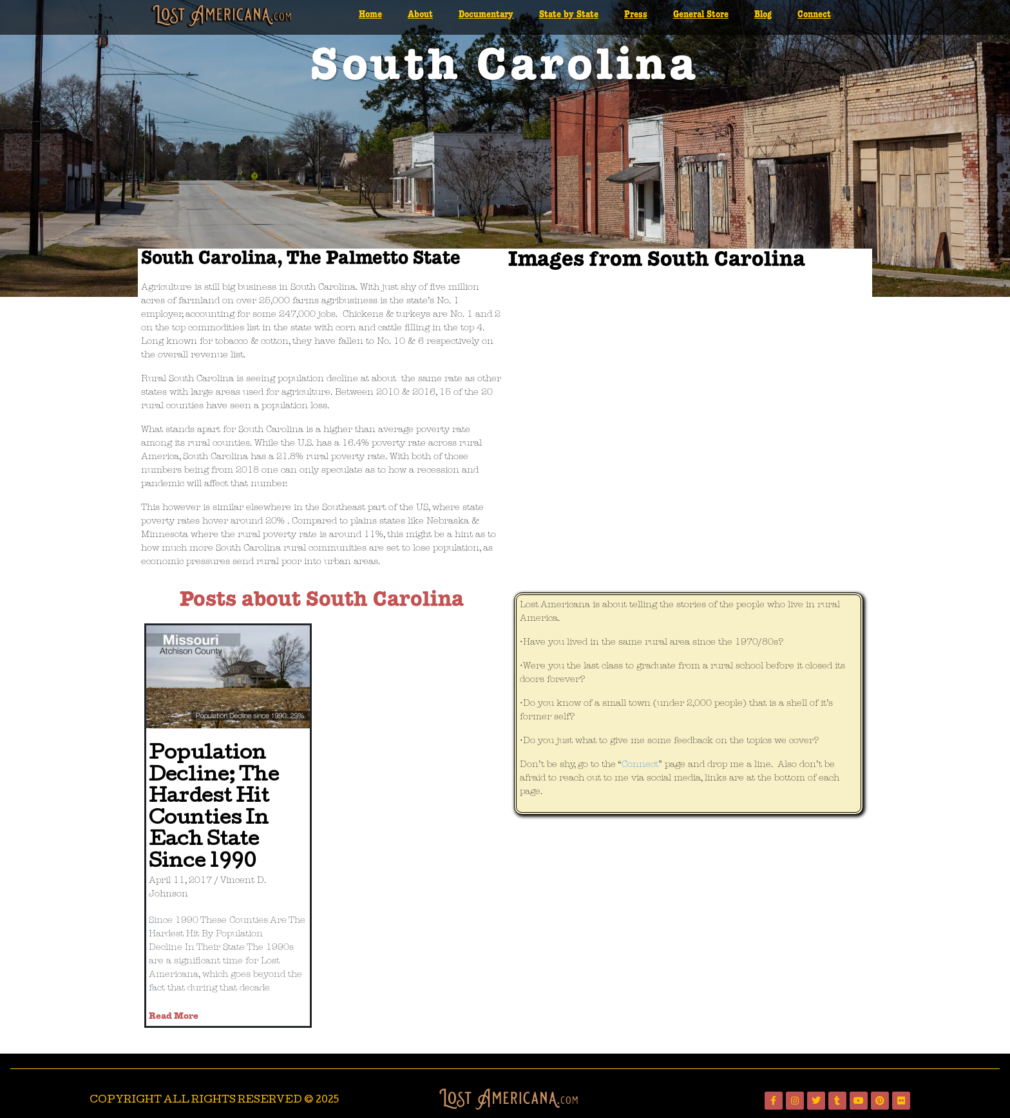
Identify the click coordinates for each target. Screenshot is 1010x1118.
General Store (701, 15)
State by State (568, 15)
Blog (763, 15)
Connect (814, 15)
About (420, 15)
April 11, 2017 (180, 881)
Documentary (486, 15)
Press (635, 15)
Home (370, 15)
